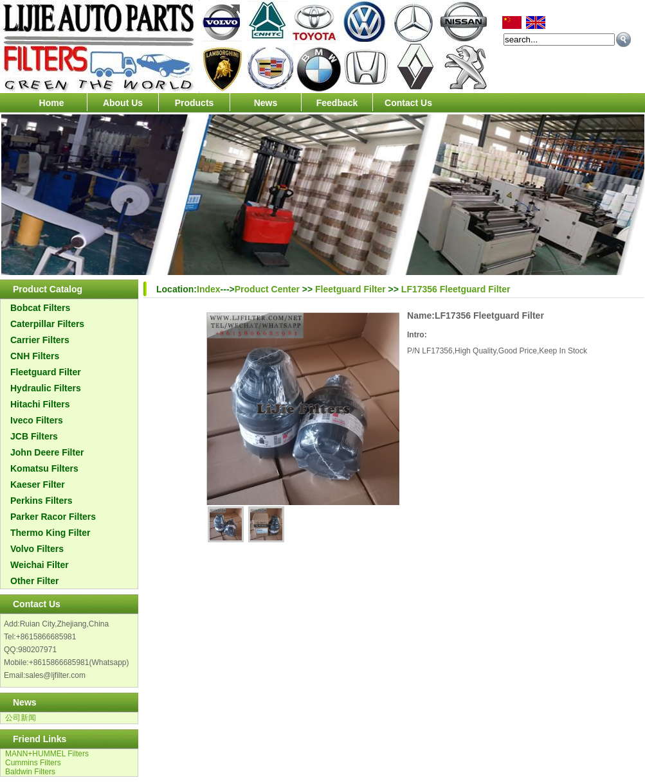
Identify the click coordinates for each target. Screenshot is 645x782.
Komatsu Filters (44, 468)
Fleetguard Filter (45, 372)
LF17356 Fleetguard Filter (456, 289)
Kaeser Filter (37, 484)
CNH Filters (34, 356)
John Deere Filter (47, 452)
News (266, 103)
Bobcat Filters (40, 308)
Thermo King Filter (50, 533)
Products (194, 103)
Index (209, 289)
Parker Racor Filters (53, 516)
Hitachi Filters (40, 404)
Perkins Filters (41, 500)
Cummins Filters (33, 762)
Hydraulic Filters (45, 388)
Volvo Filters (37, 549)
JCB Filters (34, 436)
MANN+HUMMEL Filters (47, 753)
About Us (123, 103)
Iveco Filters (36, 420)
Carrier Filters (39, 340)
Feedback (337, 103)
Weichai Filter (39, 565)
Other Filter (34, 581)
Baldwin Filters (30, 771)
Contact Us (408, 103)
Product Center (267, 289)
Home (51, 103)
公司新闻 (20, 717)
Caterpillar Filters (47, 324)
